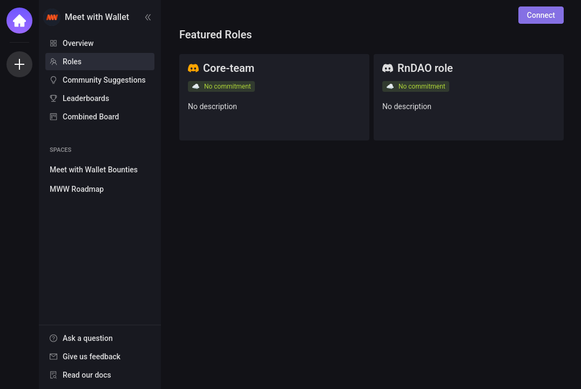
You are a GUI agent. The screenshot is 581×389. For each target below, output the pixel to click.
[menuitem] (99, 43)
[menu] (100, 80)
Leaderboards (86, 98)
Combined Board (91, 116)
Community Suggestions (104, 80)
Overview (78, 43)
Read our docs (87, 375)
